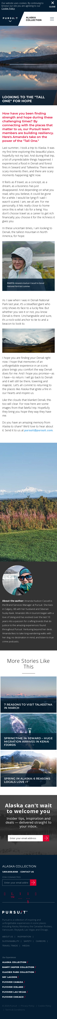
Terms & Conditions (15, 1000)
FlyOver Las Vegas (14, 983)
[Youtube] (27, 885)
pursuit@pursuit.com (38, 421)
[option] (28, 493)
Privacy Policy (28, 997)
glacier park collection (18, 963)
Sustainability (10, 932)
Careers (41, 932)
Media (25, 936)
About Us (7, 927)
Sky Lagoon (9, 968)
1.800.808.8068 (10, 863)
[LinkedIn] (35, 885)
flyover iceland (12, 978)
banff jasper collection (18, 958)
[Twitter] (12, 885)
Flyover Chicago (13, 988)
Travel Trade (10, 936)
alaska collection (14, 953)
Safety (27, 932)
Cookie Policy (44, 997)
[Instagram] (20, 885)
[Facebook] (4, 885)
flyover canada (12, 973)
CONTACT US (27, 863)
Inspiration (24, 927)
